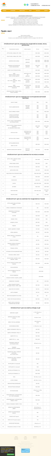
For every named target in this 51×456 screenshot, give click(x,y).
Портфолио (35, 436)
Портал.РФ (29, 444)
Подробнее (6, 452)
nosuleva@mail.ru (34, 3)
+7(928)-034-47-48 (35, 5)
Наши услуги (22, 10)
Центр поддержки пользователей (25, 447)
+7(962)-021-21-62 (46, 5)
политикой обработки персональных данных (7, 449)
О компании (12, 10)
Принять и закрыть (11, 454)
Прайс (30, 10)
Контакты (38, 10)
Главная (4, 10)
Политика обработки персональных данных (25, 443)
